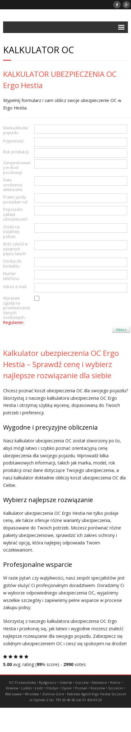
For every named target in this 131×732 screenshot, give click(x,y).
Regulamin (13, 322)
